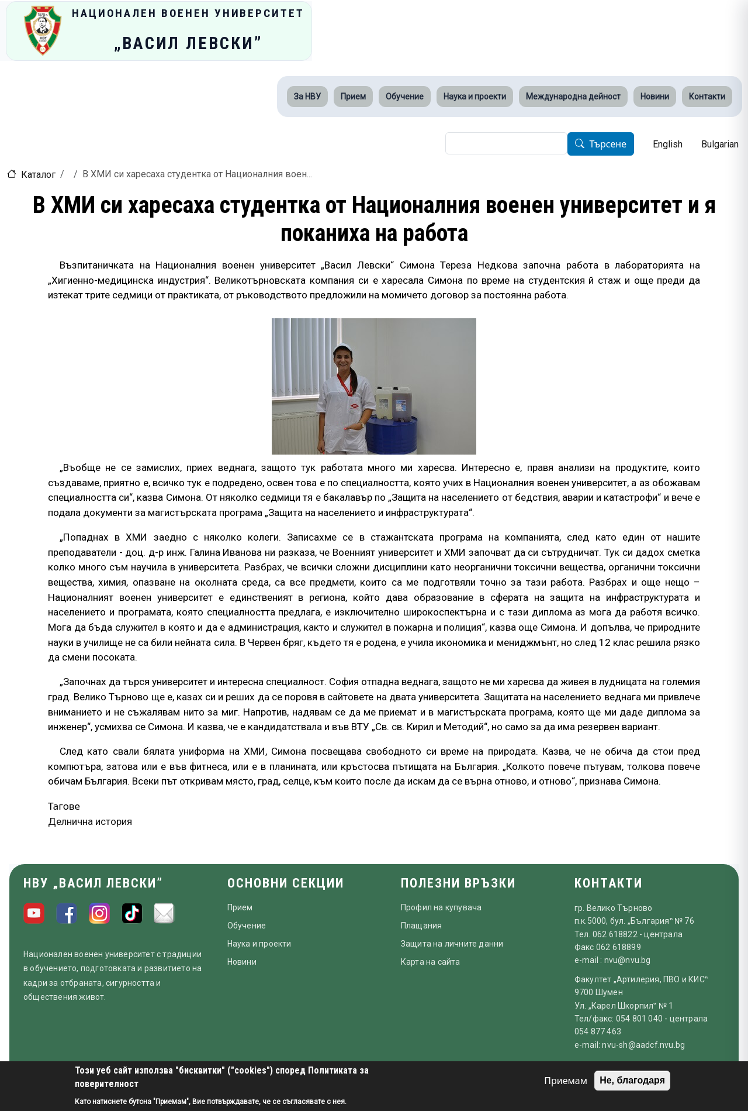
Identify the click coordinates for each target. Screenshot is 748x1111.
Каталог (38, 174)
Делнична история (90, 821)
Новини (654, 96)
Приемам (565, 1080)
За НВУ (307, 96)
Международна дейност (573, 96)
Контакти (707, 96)
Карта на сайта (430, 961)
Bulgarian (720, 144)
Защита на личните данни (452, 943)
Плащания (421, 925)
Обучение (405, 96)
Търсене (607, 144)
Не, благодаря (632, 1080)
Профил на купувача (441, 907)
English (668, 144)
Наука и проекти (475, 96)
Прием (353, 96)
